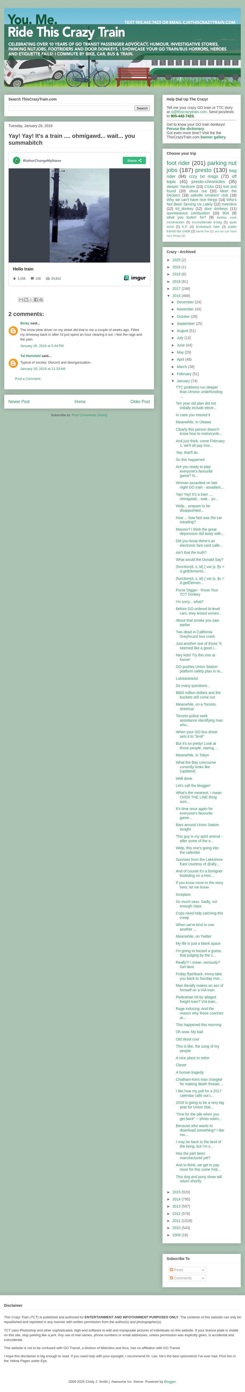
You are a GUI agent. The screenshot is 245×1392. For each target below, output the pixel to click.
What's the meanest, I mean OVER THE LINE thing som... (199, 797)
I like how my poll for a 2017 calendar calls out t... (199, 1093)
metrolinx (229, 204)
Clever (181, 1065)
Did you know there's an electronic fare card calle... (199, 543)
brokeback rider (208, 227)
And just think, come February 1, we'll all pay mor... (200, 443)
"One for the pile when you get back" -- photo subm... (199, 1116)
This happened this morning (198, 1025)
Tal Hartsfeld (30, 356)
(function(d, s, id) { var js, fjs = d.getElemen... (200, 580)
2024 (177, 267)
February (184, 374)
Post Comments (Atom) (89, 415)
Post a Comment (27, 379)
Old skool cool (187, 1039)
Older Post (140, 401)
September (186, 323)
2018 (177, 281)
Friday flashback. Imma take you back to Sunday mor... (199, 976)
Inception (183, 894)
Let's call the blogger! (193, 785)
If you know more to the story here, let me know (199, 885)
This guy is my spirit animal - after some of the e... (199, 838)
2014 (177, 1199)
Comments (181, 1278)
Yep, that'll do (187, 452)
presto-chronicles (208, 181)
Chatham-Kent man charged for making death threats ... (200, 1081)
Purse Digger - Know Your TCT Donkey (197, 592)
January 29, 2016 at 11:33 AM (42, 369)
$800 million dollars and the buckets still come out (198, 695)
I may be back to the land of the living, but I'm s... (198, 1144)
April (181, 359)
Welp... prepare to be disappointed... (193, 508)
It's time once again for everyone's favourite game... (194, 813)
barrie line (202, 231)
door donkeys (216, 209)
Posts (176, 1270)
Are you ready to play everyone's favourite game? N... (194, 471)
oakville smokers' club (209, 195)
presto (203, 170)
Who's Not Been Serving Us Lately (202, 202)
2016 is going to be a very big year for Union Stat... (200, 1104)
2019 (177, 274)
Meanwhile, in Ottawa (193, 422)
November (186, 309)
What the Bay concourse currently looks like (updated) (196, 766)
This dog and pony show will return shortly (199, 1179)
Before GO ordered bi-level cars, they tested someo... (199, 611)
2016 (177, 296)
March (182, 367)
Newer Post (19, 401)
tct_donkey (184, 209)
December (186, 302)
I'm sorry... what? (189, 602)
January (184, 381)
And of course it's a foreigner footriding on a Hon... (199, 873)
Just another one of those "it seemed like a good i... (199, 645)
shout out (198, 191)
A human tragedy (190, 1072)
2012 (177, 1214)
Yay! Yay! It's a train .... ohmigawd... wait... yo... (197, 496)
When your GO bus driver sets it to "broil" (197, 734)
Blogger (170, 1382)
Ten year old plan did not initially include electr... (196, 405)
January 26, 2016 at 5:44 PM (42, 346)
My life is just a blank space (198, 943)
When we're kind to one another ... (195, 927)
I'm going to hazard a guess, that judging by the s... (199, 953)
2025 (177, 260)
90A (225, 213)
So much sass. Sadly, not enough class (196, 903)
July (180, 338)
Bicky (24, 323)
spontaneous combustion (188, 213)
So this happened (190, 460)
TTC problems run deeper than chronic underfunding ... (199, 391)
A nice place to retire (192, 1058)
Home (80, 401)
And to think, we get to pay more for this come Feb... (198, 1167)
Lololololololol (187, 678)
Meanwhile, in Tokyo (192, 755)
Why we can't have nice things (192, 200)
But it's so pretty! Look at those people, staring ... (197, 745)
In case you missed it (193, 415)
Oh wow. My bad (189, 1032)
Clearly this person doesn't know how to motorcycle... (199, 431)
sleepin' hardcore (181, 186)
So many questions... (193, 686)
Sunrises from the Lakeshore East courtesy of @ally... (199, 861)
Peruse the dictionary (185, 129)
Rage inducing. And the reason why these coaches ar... (199, 1013)
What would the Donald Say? (199, 559)
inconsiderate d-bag (207, 222)
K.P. (185, 227)
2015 (177, 1192)
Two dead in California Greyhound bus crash (195, 634)
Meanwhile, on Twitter (193, 936)
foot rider (178, 163)
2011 (177, 1221)
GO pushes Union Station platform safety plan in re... (199, 669)
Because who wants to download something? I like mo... (200, 1130)
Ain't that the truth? (191, 552)
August (183, 331)
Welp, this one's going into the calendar (197, 850)
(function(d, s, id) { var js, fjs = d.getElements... (200, 569)
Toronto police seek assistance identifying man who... (199, 720)
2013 (177, 1206)
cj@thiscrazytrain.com (189, 112)
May (181, 352)
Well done (184, 778)
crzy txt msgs (203, 176)
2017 (177, 289)
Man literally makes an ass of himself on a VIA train (199, 987)
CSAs (209, 186)
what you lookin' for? (186, 217)
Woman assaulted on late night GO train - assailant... (200, 485)
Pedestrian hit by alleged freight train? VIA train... (197, 999)
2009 (177, 1235)
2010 (177, 1228)
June (181, 345)
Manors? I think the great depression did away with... (200, 531)
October (184, 316)
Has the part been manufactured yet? (193, 1155)
